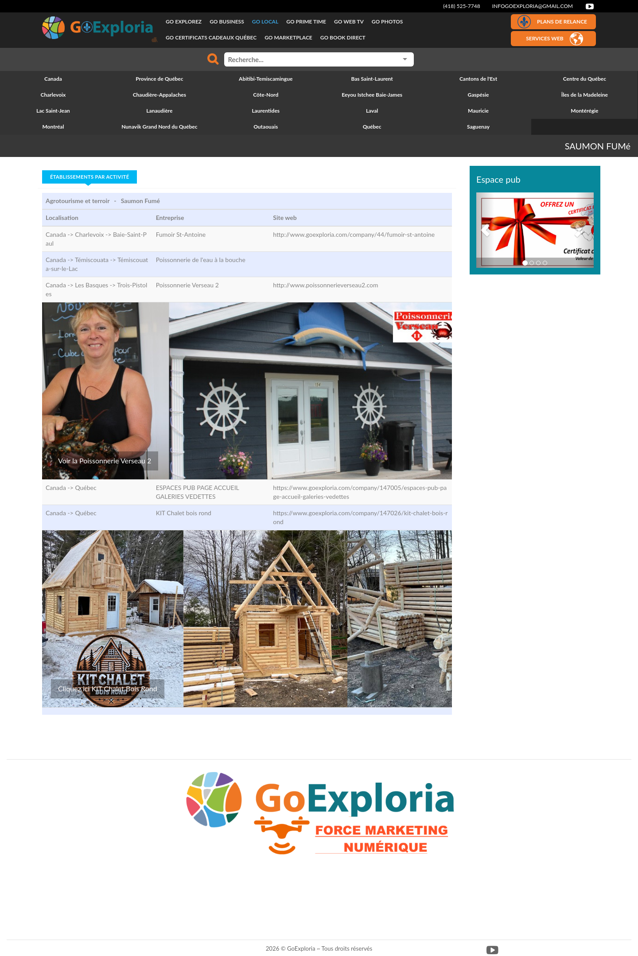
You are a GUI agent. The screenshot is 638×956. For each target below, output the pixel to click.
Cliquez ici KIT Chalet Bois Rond (107, 688)
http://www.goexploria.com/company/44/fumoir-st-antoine (354, 234)
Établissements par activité (89, 177)
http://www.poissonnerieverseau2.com (325, 285)
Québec (85, 487)
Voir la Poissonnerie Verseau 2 (104, 460)
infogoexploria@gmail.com (532, 6)
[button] (485, 230)
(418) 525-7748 (461, 6)
